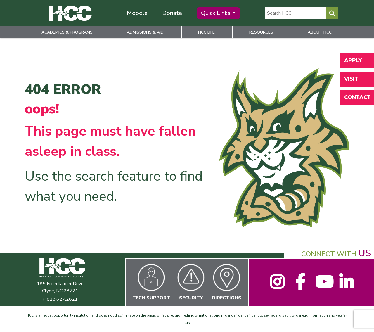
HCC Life (206, 32)
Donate (172, 13)
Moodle (137, 13)
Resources (261, 32)
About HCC (320, 32)
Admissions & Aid (145, 32)
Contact (357, 97)
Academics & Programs (67, 32)
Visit (351, 78)
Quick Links (216, 13)
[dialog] (356, 314)
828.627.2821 (62, 299)
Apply (353, 60)
